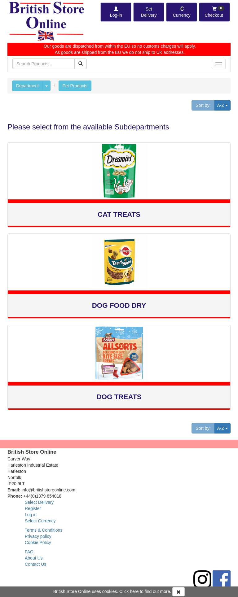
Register (33, 508)
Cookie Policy (38, 542)
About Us (34, 558)
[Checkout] (214, 12)
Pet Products (75, 85)
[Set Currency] (181, 12)
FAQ (29, 551)
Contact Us (35, 564)
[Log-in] (115, 12)
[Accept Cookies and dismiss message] (178, 591)
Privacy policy (38, 536)
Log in (31, 514)
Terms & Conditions (43, 530)
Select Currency (40, 520)
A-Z (224, 105)
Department (27, 85)
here (134, 591)
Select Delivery (39, 502)
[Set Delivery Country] (148, 12)
